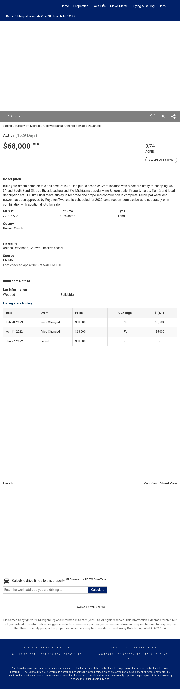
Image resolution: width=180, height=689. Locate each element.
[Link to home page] (16, 6)
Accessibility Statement (119, 654)
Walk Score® (97, 606)
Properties (80, 6)
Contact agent (14, 116)
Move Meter (118, 6)
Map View (150, 483)
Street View (168, 483)
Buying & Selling (143, 6)
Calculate (97, 590)
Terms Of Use (118, 647)
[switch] (153, 116)
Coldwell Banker (39, 647)
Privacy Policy (146, 647)
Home (64, 6)
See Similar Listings (161, 159)
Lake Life (99, 6)
